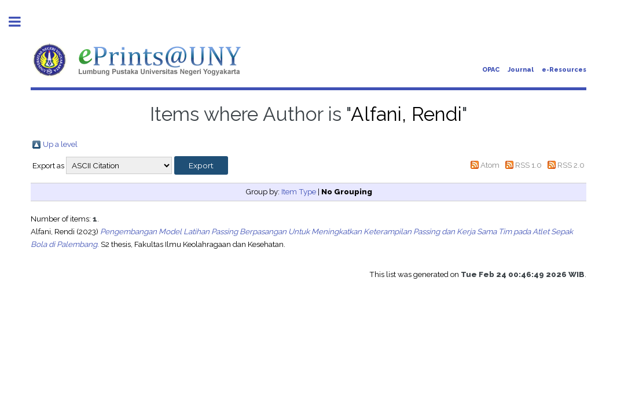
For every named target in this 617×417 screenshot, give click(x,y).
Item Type (298, 191)
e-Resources (564, 69)
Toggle (21, 21)
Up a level (60, 144)
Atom (490, 164)
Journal (521, 69)
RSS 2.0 (571, 164)
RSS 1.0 (528, 164)
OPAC (491, 69)
